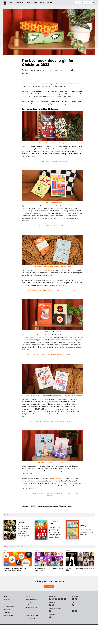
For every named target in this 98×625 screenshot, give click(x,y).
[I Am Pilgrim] (24, 522)
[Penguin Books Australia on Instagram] (53, 599)
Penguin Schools (8, 615)
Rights (27, 604)
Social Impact (7, 619)
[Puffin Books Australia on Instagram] (73, 605)
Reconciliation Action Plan (32, 615)
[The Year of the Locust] (55, 522)
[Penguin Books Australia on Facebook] (50, 599)
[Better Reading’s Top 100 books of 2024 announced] (49, 559)
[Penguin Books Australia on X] (56, 599)
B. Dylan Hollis (73, 483)
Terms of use (29, 612)
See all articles (49, 586)
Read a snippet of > (52, 161)
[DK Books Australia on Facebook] (73, 611)
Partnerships (7, 612)
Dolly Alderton (73, 206)
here (35, 506)
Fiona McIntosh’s (57, 478)
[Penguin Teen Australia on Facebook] (50, 605)
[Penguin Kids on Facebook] (73, 599)
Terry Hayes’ (26, 146)
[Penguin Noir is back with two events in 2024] (80, 559)
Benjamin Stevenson (52, 401)
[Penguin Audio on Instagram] (50, 617)
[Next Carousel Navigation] (93, 515)
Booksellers (7, 599)
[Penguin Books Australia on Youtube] (59, 599)
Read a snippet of (52, 290)
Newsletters (7, 609)
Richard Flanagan (36, 337)
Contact (6, 603)
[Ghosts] (86, 525)
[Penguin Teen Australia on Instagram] (53, 605)
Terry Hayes (20, 524)
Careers (28, 596)
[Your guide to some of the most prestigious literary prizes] (18, 559)
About (5, 596)
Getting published (9, 606)
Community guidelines (31, 599)
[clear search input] (93, 3)
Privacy (27, 610)
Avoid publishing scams (31, 607)
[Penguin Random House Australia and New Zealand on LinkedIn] (62, 599)
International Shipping (31, 618)
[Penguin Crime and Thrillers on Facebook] (50, 611)
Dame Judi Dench (49, 270)
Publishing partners (30, 602)
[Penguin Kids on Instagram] (76, 599)
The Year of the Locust (46, 143)
